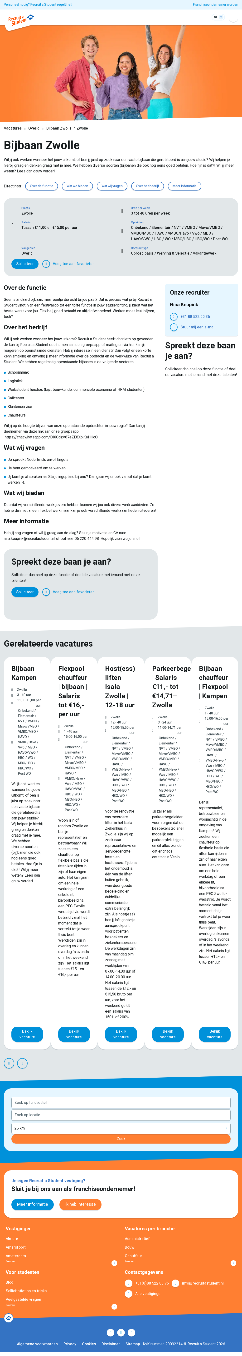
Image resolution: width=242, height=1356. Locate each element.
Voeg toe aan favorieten (74, 264)
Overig (33, 128)
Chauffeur (133, 1255)
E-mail (67, 606)
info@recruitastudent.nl (203, 1285)
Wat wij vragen (112, 186)
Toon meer (15, 1262)
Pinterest (46, 606)
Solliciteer (25, 264)
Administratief (137, 1238)
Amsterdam (16, 1255)
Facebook (15, 606)
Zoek (121, 1138)
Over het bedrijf (147, 186)
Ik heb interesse (80, 1203)
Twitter (25, 606)
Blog (9, 1284)
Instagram (131, 1337)
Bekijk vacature (27, 1033)
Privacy (69, 1348)
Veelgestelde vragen (23, 1301)
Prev (9, 1062)
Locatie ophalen (224, 1113)
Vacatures (13, 128)
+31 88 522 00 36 (195, 317)
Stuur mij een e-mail (197, 327)
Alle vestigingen (149, 1295)
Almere (12, 1238)
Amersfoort (16, 1246)
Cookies (89, 1348)
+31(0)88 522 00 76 (152, 1285)
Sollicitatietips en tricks (26, 1293)
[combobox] (121, 1101)
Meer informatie (185, 186)
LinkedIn (36, 606)
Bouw (129, 1246)
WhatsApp (57, 606)
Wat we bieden (77, 186)
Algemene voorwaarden (37, 1348)
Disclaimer (111, 1348)
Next (22, 1062)
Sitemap (133, 1348)
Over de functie (41, 186)
